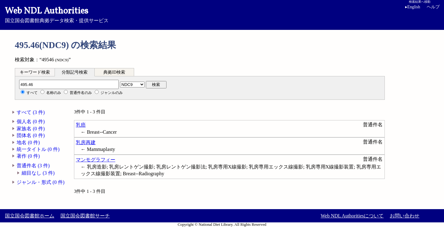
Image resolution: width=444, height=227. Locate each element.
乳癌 (81, 125)
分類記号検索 (75, 72)
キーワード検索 (35, 72)
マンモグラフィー (95, 159)
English (413, 7)
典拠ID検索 (114, 72)
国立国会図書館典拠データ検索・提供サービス (222, 14)
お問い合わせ (404, 215)
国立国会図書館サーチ (85, 215)
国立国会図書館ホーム (29, 215)
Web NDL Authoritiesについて (352, 215)
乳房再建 (86, 142)
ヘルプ (433, 7)
